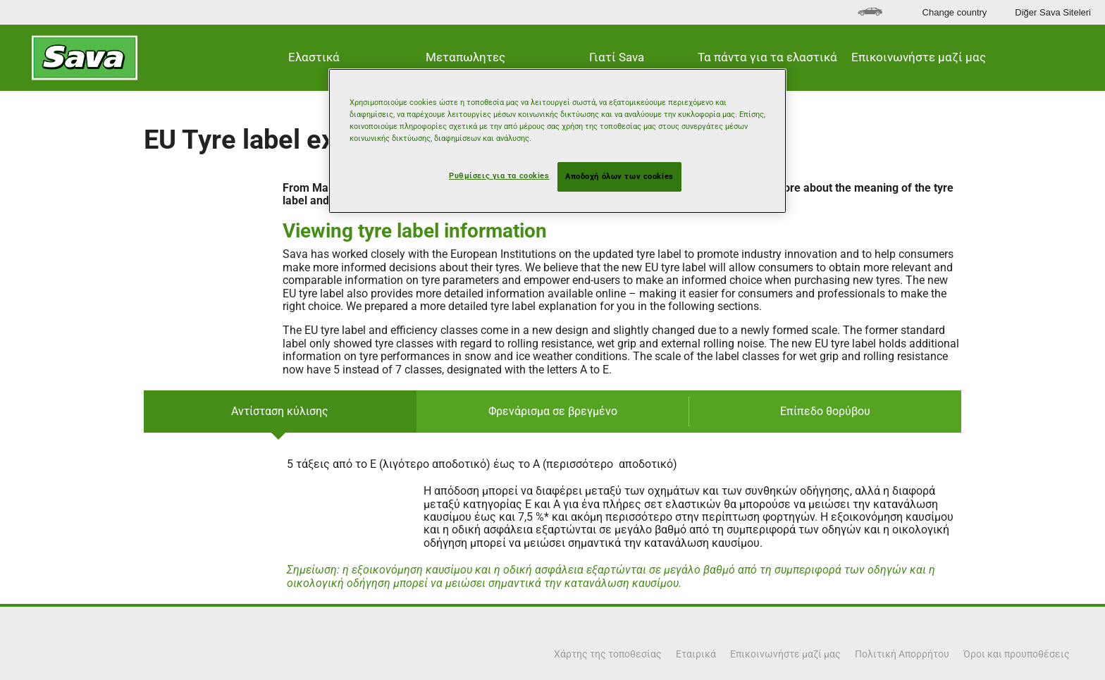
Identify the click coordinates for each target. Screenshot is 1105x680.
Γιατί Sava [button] (616, 57)
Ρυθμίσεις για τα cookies (499, 175)
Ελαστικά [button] (314, 57)
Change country (954, 12)
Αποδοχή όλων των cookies (619, 176)
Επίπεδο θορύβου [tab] (825, 411)
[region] (557, 141)
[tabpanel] (552, 524)
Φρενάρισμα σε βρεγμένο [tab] (552, 411)
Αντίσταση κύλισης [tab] (279, 411)
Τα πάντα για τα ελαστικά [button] (767, 57)
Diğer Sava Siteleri (1053, 12)
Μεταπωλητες (465, 57)
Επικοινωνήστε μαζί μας (918, 57)
